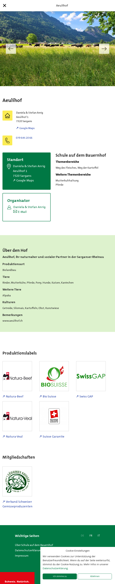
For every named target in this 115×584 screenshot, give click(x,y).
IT (99, 535)
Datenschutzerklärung (28, 550)
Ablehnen (95, 576)
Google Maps (27, 128)
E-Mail (22, 212)
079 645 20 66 (24, 138)
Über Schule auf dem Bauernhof (34, 545)
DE (82, 535)
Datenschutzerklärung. (55, 568)
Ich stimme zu (60, 576)
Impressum (22, 555)
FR (90, 535)
